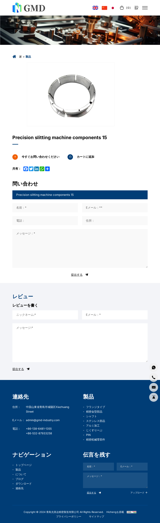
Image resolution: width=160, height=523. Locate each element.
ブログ (19, 479)
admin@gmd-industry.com (43, 420)
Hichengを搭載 (115, 511)
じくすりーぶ (94, 430)
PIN (88, 434)
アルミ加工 (93, 425)
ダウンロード (23, 483)
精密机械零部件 (95, 439)
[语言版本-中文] (104, 8)
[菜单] (145, 7)
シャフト (91, 416)
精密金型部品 (94, 411)
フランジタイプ (95, 407)
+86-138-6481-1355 (39, 428)
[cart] (125, 7)
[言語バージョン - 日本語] (113, 8)
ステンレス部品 (95, 420)
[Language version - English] (95, 7)
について (20, 474)
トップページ (23, 465)
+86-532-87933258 (39, 433)
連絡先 (19, 488)
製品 (18, 469)
